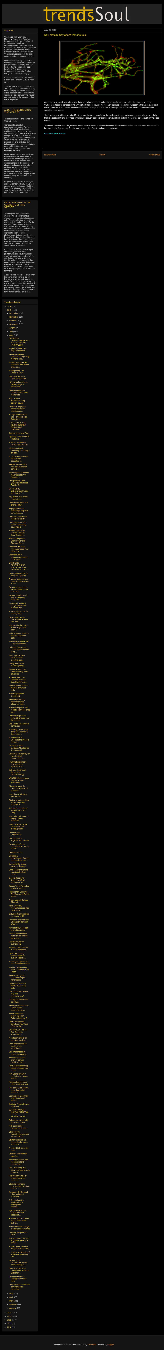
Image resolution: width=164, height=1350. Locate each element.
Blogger (110, 1345)
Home (102, 154)
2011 (9, 1323)
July (11, 331)
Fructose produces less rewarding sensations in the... (19, 581)
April (11, 1297)
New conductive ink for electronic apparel (18, 574)
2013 (9, 1316)
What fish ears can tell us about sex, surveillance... (18, 1046)
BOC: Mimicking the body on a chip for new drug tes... (19, 1170)
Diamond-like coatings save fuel (18, 1155)
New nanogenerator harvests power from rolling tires (18, 392)
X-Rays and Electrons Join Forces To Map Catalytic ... (18, 417)
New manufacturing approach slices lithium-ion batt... (17, 701)
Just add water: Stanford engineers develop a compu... (19, 1240)
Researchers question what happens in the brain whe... (18, 589)
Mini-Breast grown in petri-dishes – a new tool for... (18, 1076)
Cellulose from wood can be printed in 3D (19, 915)
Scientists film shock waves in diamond (17, 865)
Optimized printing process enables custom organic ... (17, 955)
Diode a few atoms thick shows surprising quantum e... (19, 802)
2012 (9, 1320)
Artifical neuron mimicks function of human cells (19, 635)
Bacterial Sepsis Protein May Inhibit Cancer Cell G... (19, 1221)
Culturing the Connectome (15, 833)
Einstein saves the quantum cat (16, 943)
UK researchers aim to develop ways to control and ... (18, 384)
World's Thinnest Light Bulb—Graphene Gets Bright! (19, 969)
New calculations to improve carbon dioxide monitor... (17, 1060)
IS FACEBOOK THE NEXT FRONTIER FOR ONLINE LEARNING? (17, 426)
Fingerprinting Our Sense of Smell (16, 371)
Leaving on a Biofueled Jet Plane (18, 1001)
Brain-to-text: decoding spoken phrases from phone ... (18, 1068)
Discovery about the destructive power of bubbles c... (18, 788)
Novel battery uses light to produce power (18, 929)
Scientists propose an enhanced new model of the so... (19, 364)
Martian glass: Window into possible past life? (19, 1247)
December (13, 313)
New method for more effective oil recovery (18, 1083)
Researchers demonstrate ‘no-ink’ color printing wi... (18, 1262)
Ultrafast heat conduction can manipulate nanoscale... (19, 1286)
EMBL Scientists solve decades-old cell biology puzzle (18, 826)
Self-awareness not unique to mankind (17, 1053)
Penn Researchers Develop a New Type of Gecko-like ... (18, 1024)
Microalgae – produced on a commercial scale (19, 962)
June (11, 335)
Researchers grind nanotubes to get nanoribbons (17, 977)
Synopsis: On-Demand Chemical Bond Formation (18, 1194)
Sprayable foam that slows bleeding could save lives (18, 671)
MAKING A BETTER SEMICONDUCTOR (18, 443)
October (13, 321)
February (13, 1304)
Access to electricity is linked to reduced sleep (18, 810)
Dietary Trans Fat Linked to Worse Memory (19, 887)
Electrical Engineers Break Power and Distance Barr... (17, 541)
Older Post (154, 154)
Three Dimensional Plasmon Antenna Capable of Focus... (18, 679)
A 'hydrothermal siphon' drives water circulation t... (18, 458)
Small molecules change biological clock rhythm (19, 1227)
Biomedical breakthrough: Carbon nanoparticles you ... (19, 858)
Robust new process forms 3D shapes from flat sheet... (19, 718)
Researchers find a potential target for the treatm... (19, 846)
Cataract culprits (15, 852)
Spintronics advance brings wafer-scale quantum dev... (17, 605)
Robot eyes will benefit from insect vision (18, 1121)
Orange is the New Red (18, 433)
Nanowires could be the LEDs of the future (18, 642)
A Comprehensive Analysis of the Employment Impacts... (16, 1203)
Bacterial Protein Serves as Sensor (19, 1105)
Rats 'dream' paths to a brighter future (18, 504)
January (13, 1308)
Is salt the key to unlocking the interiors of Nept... (19, 740)
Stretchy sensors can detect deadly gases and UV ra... (18, 1142)
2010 (9, 1327)
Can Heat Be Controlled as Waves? (19, 725)
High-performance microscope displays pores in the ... (18, 511)
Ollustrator (91, 1345)
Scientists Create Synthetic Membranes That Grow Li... (19, 748)
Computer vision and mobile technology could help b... (17, 524)
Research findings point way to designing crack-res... (18, 597)
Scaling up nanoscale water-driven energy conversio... (18, 936)
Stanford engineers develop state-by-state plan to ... (19, 1186)
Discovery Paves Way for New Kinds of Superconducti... (19, 756)
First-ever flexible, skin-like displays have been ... (18, 627)
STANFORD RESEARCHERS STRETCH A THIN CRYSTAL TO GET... (18, 566)
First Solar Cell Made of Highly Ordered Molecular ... (18, 818)
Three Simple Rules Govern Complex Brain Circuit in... (17, 533)
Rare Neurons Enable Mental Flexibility (18, 518)
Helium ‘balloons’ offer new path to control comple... (18, 466)
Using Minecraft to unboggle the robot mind (18, 1278)
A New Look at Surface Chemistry (18, 901)
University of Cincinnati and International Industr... (18, 1098)
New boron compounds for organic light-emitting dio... (18, 1162)
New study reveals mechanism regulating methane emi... (19, 356)
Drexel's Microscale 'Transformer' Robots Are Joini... (18, 619)
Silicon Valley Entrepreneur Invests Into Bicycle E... (18, 491)
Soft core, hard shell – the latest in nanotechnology (18, 772)
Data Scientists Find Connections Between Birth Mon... (19, 1270)
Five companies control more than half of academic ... (18, 1090)
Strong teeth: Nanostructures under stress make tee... (19, 1134)
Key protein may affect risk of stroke (18, 498)
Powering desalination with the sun (18, 795)
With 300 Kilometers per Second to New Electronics (19, 780)
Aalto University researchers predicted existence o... (19, 908)
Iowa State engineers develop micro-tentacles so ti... (18, 764)
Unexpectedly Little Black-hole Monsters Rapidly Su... (18, 483)
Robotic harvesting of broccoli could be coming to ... (18, 1178)
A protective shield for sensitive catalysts (18, 1039)
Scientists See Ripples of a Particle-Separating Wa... (19, 1254)
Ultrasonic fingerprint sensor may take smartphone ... (17, 408)
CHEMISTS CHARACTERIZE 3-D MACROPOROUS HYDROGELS (19, 341)
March (12, 1301)
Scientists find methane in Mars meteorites (18, 949)
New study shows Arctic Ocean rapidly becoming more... (19, 1007)
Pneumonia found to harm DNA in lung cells (17, 986)
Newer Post (50, 154)
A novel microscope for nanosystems (18, 612)
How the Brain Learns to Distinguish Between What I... (19, 922)
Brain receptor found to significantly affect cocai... (18, 872)
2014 (9, 1313)
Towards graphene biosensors (16, 695)
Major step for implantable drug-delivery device (17, 400)
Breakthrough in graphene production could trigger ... (18, 557)
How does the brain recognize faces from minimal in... (18, 549)
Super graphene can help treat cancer (17, 349)
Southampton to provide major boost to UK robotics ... (19, 475)
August (12, 328)
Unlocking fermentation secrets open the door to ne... (19, 649)
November (13, 317)
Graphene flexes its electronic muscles (17, 377)
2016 (9, 306)
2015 (9, 310)
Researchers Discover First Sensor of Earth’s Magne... (19, 894)
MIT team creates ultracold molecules (18, 1127)
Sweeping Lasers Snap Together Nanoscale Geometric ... (18, 732)
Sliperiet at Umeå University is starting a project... (19, 450)
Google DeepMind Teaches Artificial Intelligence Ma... (17, 880)
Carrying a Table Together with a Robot (19, 839)
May (11, 1294)
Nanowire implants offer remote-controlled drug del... (19, 710)
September (14, 324)
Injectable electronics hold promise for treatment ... (17, 1212)
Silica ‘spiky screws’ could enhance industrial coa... (17, 657)
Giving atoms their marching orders (16, 664)
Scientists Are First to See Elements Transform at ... (17, 1032)
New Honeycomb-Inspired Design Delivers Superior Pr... (19, 1016)
